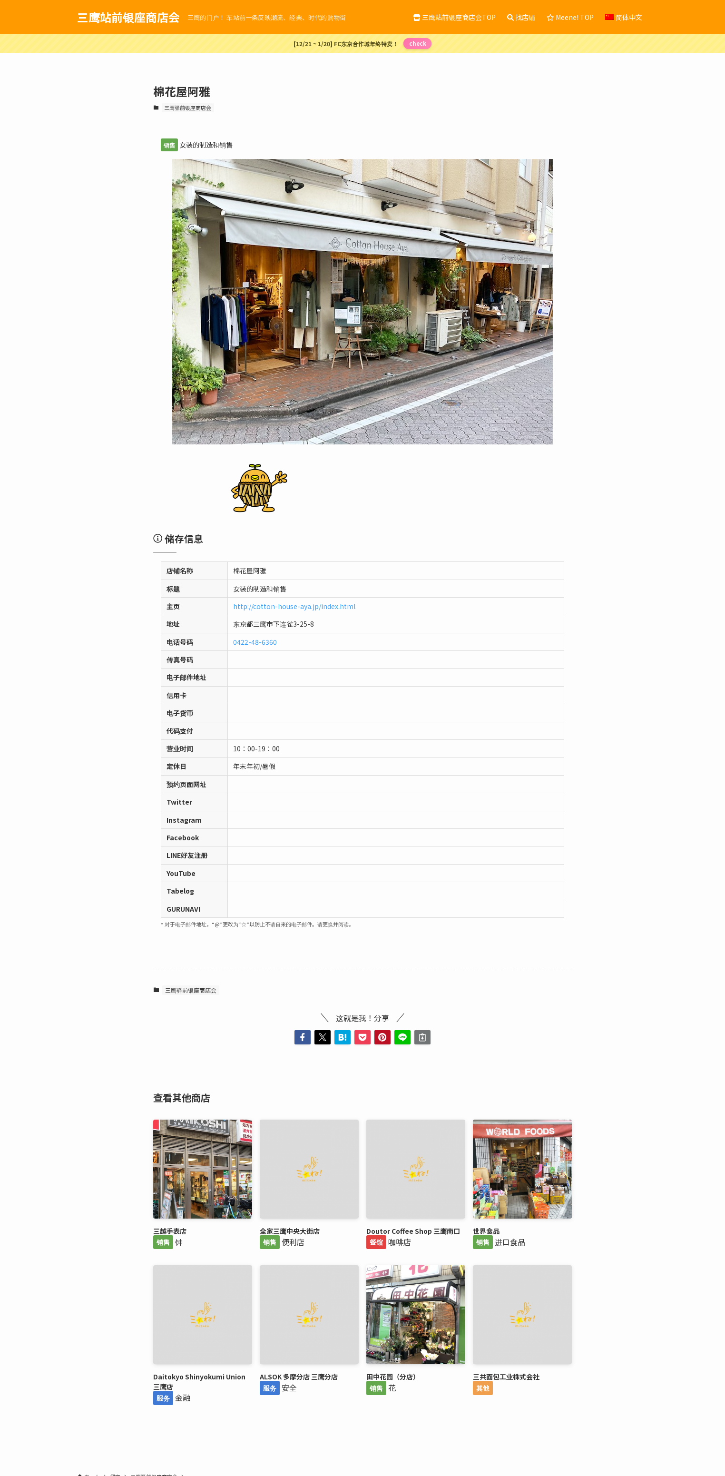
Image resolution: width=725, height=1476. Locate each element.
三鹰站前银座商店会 (128, 17)
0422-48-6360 (255, 642)
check (417, 43)
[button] (302, 1037)
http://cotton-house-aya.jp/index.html (294, 606)
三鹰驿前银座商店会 (187, 107)
